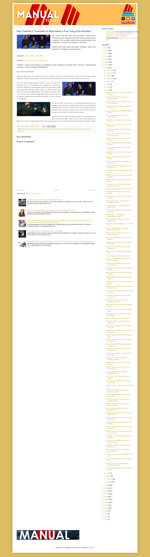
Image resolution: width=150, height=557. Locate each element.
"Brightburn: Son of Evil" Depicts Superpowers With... (116, 358)
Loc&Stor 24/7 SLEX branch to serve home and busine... (118, 134)
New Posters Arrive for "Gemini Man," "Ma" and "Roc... (118, 450)
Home (56, 190)
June (108, 87)
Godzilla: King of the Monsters (31, 129)
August (108, 81)
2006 (106, 519)
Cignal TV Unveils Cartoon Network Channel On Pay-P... (117, 464)
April (107, 473)
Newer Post (21, 190)
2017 (106, 488)
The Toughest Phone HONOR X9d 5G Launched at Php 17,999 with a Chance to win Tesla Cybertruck (60, 241)
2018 (106, 485)
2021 (106, 62)
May (107, 90)
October (109, 76)
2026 (106, 48)
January (109, 482)
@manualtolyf (110, 32)
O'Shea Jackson (57, 129)
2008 (106, 514)
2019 (106, 68)
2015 (106, 494)
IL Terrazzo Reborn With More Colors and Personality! (44, 200)
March (108, 476)
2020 (106, 65)
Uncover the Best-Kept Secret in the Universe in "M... (117, 116)
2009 (106, 511)
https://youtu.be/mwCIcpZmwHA (35, 60)
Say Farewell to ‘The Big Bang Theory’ (118, 256)
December (109, 70)
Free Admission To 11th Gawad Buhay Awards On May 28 (118, 185)
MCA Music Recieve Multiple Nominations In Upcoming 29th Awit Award (50, 210)
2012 (106, 502)
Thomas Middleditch (68, 129)
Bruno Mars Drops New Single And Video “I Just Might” (45, 231)
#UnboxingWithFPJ (121, 36)
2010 (106, 508)
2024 (106, 53)
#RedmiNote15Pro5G (126, 34)
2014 (106, 497)
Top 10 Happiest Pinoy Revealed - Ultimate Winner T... (117, 372)
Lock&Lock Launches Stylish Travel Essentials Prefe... (117, 400)
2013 (106, 499)
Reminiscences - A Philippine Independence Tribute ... (115, 215)
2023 (106, 56)
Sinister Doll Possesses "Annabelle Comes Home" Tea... (117, 229)
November (109, 73)
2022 (106, 59)
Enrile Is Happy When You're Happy (117, 318)
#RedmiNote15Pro (112, 34)
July (107, 84)
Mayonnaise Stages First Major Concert (118, 189)
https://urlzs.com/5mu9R (34, 56)
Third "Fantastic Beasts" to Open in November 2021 (117, 409)
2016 (106, 491)
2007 (106, 516)
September (110, 78)
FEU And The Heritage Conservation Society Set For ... (117, 441)
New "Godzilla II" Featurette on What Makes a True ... (117, 220)
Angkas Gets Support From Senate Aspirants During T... (117, 391)
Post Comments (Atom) (33, 193)
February (109, 479)
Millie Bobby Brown (45, 129)
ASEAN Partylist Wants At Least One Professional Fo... (118, 404)
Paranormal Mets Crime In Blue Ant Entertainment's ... (117, 98)
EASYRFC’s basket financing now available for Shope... (117, 301)
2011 (106, 505)
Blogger (91, 547)
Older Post (91, 190)
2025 (106, 50)
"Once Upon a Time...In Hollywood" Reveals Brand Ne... (117, 201)
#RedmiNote (110, 36)
